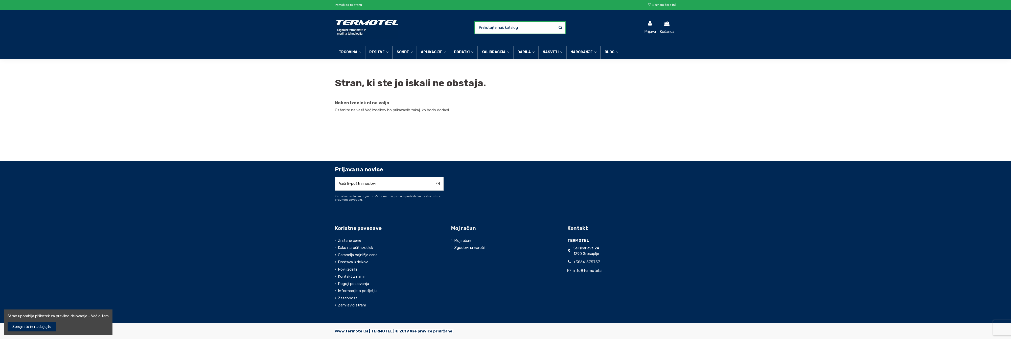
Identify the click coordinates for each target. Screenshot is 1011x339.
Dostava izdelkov (353, 262)
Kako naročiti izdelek (355, 247)
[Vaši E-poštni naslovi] (383, 183)
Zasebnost (347, 298)
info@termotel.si (587, 270)
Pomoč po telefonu (348, 5)
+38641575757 (586, 262)
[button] (552, 52)
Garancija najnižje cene (358, 255)
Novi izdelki (347, 269)
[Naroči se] (437, 183)
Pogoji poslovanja (353, 283)
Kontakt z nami (351, 276)
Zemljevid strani (352, 305)
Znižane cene (349, 240)
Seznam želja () (662, 5)
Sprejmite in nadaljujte (31, 326)
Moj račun (462, 240)
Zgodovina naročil (469, 247)
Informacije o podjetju (357, 291)
